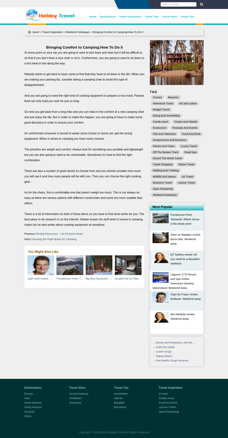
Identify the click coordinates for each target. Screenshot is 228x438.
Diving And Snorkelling (166, 115)
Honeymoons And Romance (169, 139)
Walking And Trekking (166, 170)
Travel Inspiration (130, 16)
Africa (27, 416)
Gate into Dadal (165, 347)
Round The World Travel (167, 158)
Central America (78, 393)
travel (35, 32)
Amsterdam (121, 393)
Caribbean (75, 398)
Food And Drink (191, 133)
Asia (27, 398)
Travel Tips (152, 16)
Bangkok (119, 402)
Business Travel (162, 182)
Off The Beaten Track (165, 152)
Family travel (160, 121)
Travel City (187, 16)
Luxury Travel (189, 146)
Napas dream (164, 355)
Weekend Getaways (78, 32)
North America (32, 402)
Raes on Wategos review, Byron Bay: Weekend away (185, 239)
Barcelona (120, 407)
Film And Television (164, 133)
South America (33, 407)
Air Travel (187, 176)
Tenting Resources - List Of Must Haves (59, 233)
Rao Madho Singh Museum (172, 360)
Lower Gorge (164, 351)
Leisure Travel (186, 182)
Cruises (157, 97)
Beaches (173, 97)
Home (93, 16)
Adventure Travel (163, 103)
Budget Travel (161, 109)
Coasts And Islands (185, 121)
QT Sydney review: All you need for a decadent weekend (185, 259)
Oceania (29, 411)
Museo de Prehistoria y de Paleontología (180, 342)
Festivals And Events (184, 127)
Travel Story (169, 16)
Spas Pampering (163, 188)
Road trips (190, 152)
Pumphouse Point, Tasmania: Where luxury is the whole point (184, 219)
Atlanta (118, 398)
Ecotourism (159, 127)
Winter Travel (186, 164)
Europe (28, 393)
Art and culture (188, 103)
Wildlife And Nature (164, 176)
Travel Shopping (162, 164)
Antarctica (75, 402)
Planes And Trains (164, 146)
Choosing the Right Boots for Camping (54, 239)
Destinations (108, 16)
